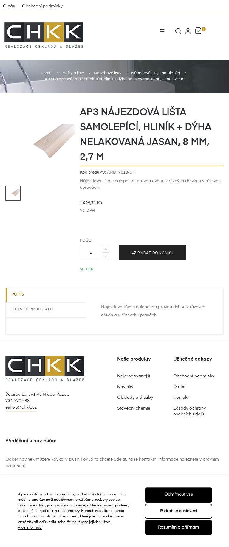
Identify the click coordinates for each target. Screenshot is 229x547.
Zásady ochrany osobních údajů (189, 411)
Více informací (30, 527)
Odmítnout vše (178, 494)
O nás (9, 6)
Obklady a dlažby (135, 397)
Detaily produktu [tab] (35, 309)
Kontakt (181, 397)
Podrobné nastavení (178, 511)
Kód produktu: (93, 172)
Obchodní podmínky (42, 6)
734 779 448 (17, 401)
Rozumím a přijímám (178, 527)
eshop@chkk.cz (21, 407)
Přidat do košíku (152, 252)
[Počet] (91, 252)
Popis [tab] (21, 295)
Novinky (125, 387)
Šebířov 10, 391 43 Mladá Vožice (37, 395)
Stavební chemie (133, 408)
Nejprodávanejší (133, 376)
